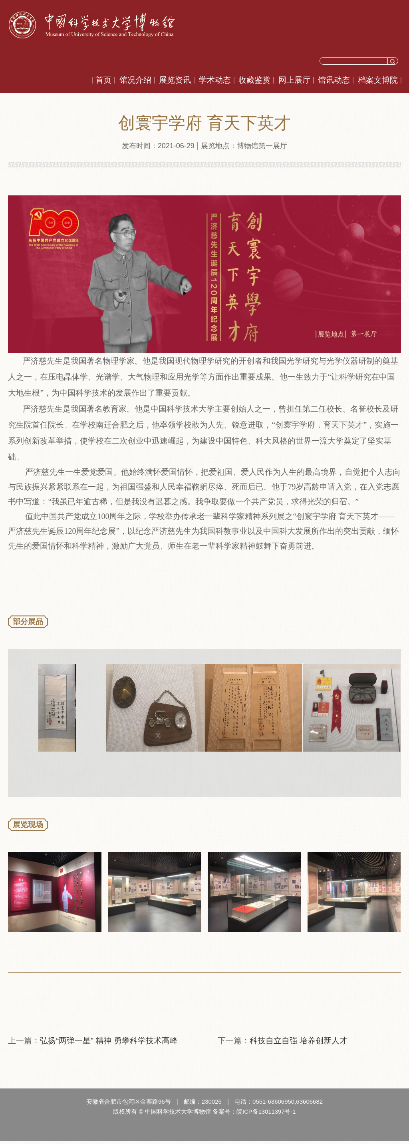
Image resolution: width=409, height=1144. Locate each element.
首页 (103, 80)
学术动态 (215, 80)
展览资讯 (175, 80)
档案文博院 (378, 80)
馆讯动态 (334, 80)
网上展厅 (294, 80)
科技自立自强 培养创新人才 (299, 1044)
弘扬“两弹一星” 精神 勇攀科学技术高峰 (108, 1044)
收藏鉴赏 (254, 80)
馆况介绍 (135, 80)
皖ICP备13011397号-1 (266, 1115)
